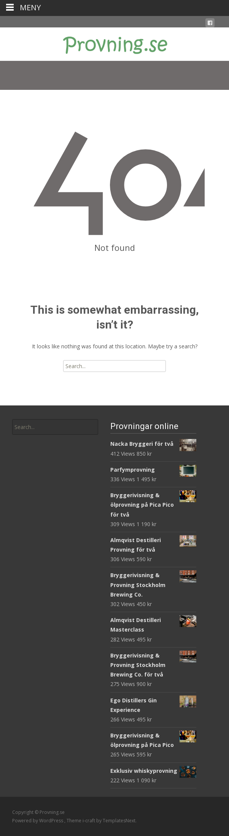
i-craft (89, 820)
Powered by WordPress (38, 820)
